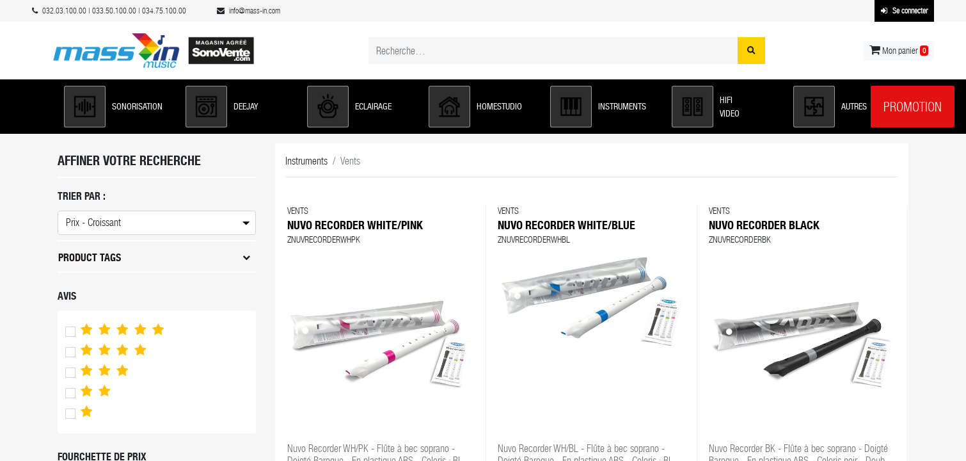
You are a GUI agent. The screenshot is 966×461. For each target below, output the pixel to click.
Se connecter (904, 10)
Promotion (912, 107)
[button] (118, 106)
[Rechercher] (751, 50)
